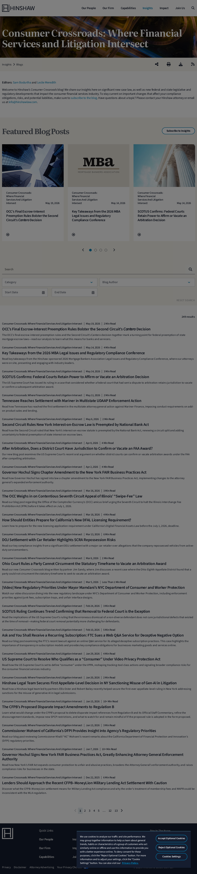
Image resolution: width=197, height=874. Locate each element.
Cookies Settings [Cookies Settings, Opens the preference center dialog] (171, 856)
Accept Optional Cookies (171, 838)
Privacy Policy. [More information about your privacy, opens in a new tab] (130, 863)
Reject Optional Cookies (171, 847)
